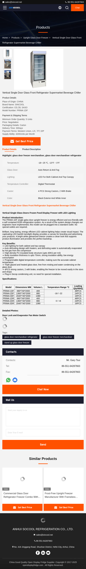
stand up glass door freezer (16, 342)
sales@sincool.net (12, 2)
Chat (77, 7)
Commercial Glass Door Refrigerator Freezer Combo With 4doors (21, 495)
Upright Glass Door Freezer (35, 38)
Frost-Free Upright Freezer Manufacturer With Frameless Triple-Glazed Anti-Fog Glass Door (63, 495)
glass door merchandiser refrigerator (21, 337)
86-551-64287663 (74, 2)
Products (15, 38)
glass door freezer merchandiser (57, 337)
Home (5, 38)
